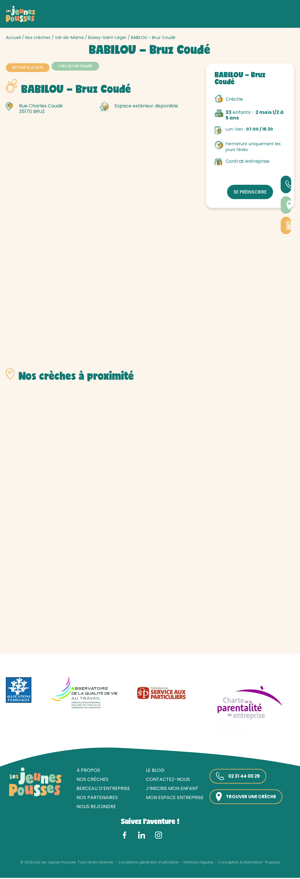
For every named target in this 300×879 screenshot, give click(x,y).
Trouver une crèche (246, 797)
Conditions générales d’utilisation (148, 863)
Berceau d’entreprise (101, 789)
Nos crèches (37, 37)
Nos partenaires (95, 798)
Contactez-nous (166, 780)
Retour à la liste (27, 67)
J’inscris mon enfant (170, 789)
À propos (86, 771)
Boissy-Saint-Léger (107, 37)
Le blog (153, 771)
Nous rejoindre (94, 807)
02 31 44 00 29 (237, 777)
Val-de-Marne (69, 37)
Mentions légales (198, 863)
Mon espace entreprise (173, 798)
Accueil (13, 37)
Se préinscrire (250, 192)
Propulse (272, 863)
